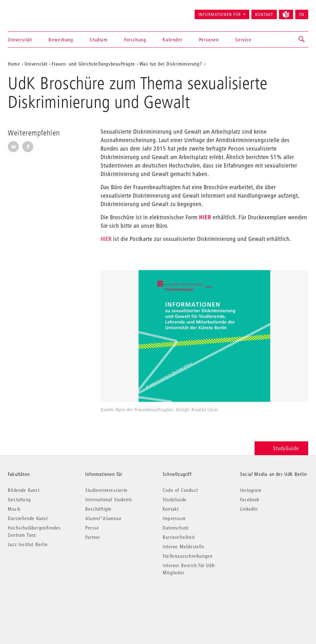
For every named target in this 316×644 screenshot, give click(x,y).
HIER (205, 217)
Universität (20, 39)
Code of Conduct (180, 490)
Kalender (172, 39)
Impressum (174, 518)
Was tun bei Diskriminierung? (171, 64)
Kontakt (264, 14)
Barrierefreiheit (179, 537)
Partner (92, 537)
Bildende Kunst (24, 490)
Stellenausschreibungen (188, 556)
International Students (108, 499)
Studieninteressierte (106, 490)
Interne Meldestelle (183, 546)
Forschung (135, 39)
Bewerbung (61, 39)
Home (14, 64)
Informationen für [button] (219, 14)
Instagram (250, 490)
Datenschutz (176, 527)
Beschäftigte (98, 509)
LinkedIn (249, 509)
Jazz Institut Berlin (28, 544)
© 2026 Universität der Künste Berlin (40, 599)
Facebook (250, 499)
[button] (302, 39)
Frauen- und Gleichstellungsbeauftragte (93, 64)
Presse (92, 527)
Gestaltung (19, 499)
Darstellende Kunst (28, 518)
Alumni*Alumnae (103, 518)
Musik (14, 509)
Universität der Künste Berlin (32, 11)
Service (243, 39)
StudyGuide (281, 448)
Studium (99, 39)
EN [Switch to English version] (301, 14)
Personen (209, 39)
